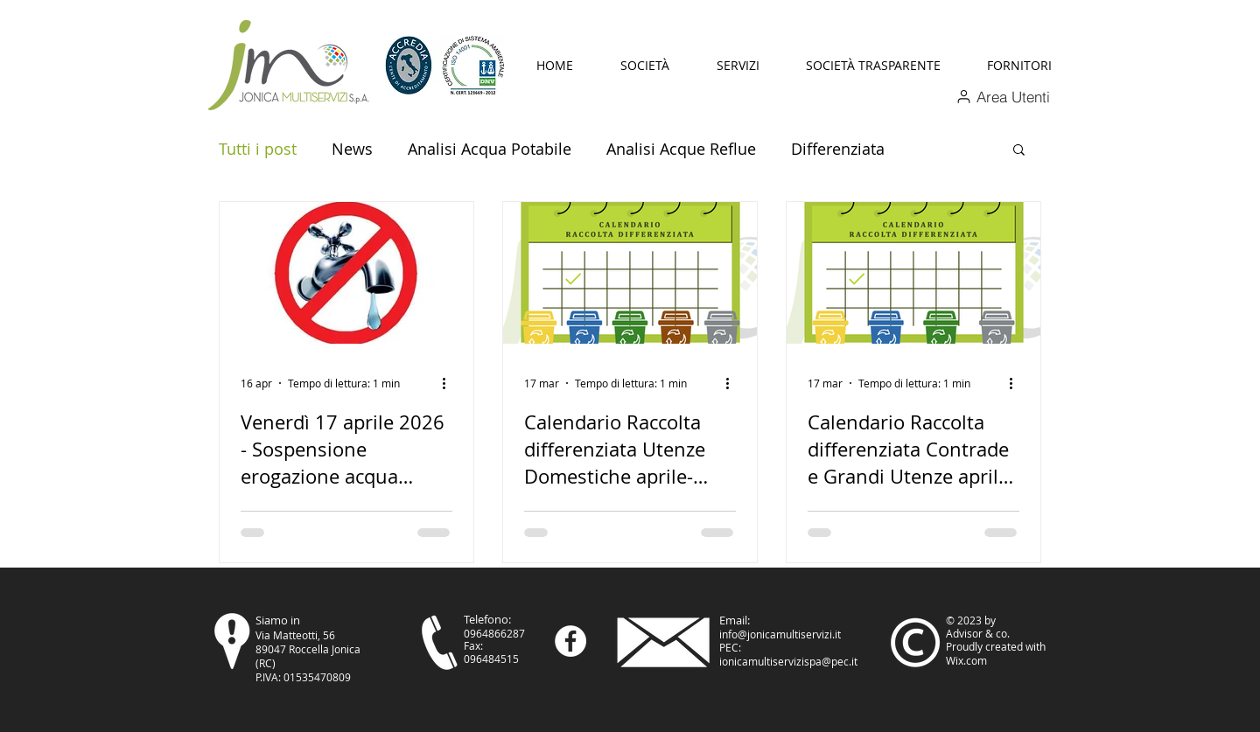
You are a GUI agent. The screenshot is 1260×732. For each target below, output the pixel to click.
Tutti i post (258, 148)
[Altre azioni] (449, 383)
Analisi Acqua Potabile (489, 148)
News (352, 148)
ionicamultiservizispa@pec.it (788, 661)
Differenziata (838, 148)
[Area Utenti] (1003, 96)
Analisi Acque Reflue (681, 148)
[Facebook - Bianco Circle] (570, 641)
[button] (645, 65)
